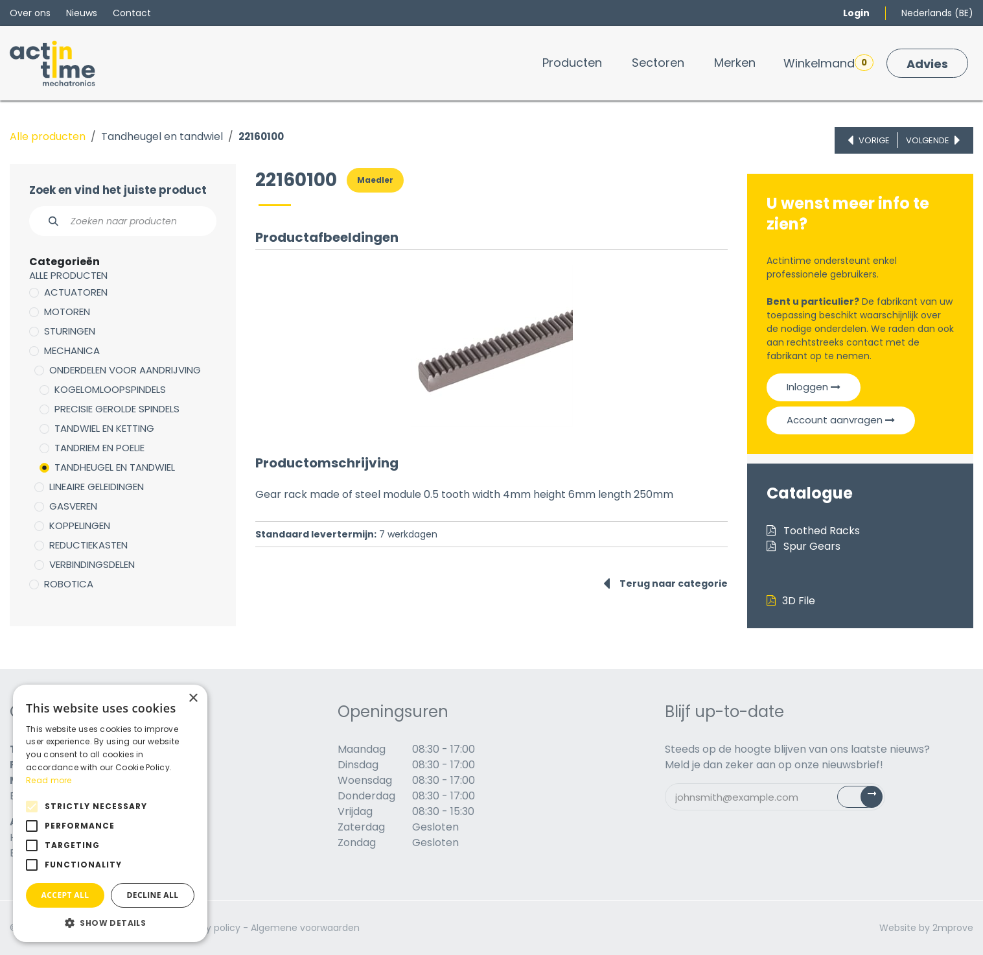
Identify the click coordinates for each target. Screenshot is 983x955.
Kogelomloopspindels (110, 389)
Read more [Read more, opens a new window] (49, 780)
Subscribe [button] (867, 800)
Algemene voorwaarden (305, 927)
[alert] (110, 813)
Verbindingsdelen (92, 564)
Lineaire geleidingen (96, 486)
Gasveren (73, 506)
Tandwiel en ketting (104, 428)
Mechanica (72, 350)
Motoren (67, 311)
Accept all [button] (65, 895)
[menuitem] (572, 63)
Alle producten (48, 136)
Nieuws (81, 12)
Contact (132, 12)
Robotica (68, 584)
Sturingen (69, 331)
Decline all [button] (153, 895)
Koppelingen (79, 525)
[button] (110, 922)
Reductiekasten (88, 545)
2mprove (952, 927)
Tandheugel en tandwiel (162, 136)
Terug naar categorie (665, 583)
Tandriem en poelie (99, 447)
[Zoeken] (46, 221)
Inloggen (813, 387)
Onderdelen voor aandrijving (125, 370)
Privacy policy (209, 927)
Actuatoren (76, 292)
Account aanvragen (841, 420)
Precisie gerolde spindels (116, 409)
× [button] (193, 698)
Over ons (30, 12)
